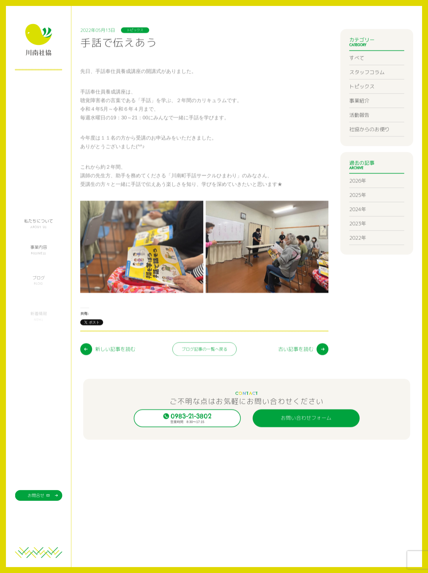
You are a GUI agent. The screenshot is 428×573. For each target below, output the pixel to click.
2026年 (357, 199)
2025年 (357, 213)
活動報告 (359, 133)
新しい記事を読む (115, 376)
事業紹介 (359, 118)
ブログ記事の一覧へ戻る (204, 376)
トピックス (361, 104)
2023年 (357, 241)
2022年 (357, 256)
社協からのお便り (369, 147)
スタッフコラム (367, 90)
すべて (356, 76)
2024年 (357, 227)
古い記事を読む (296, 376)
